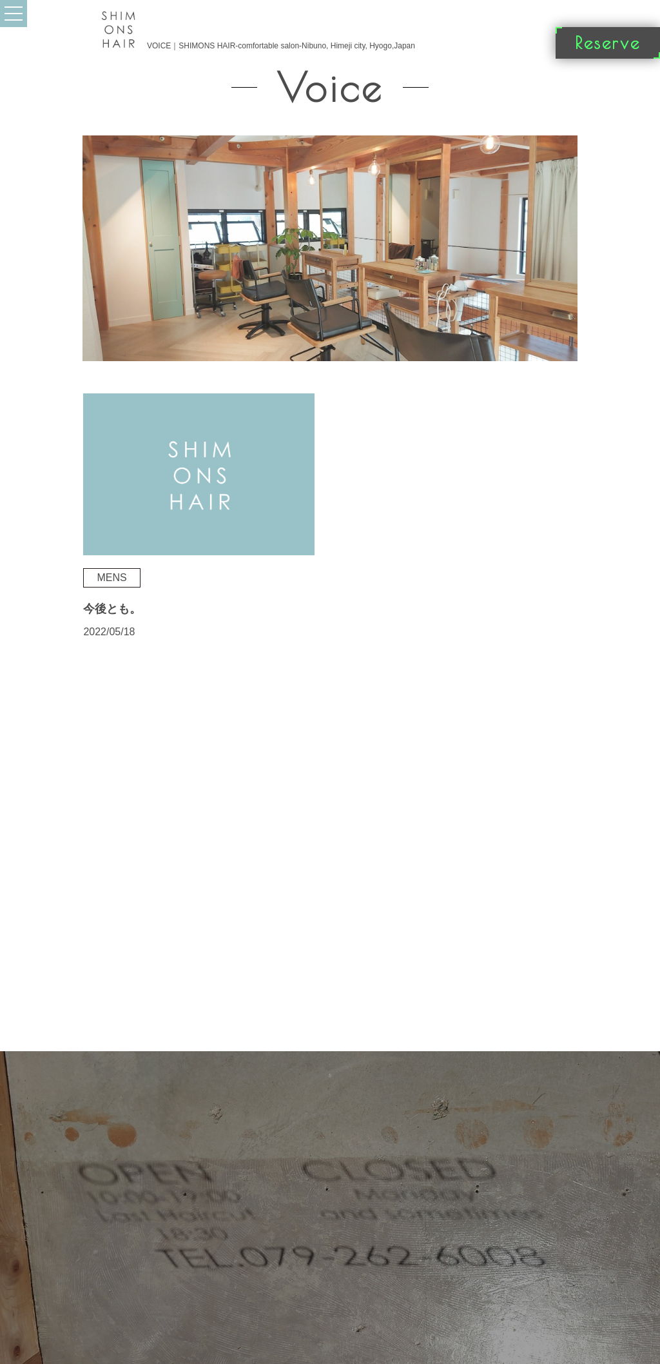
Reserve (608, 42)
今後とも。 (112, 608)
